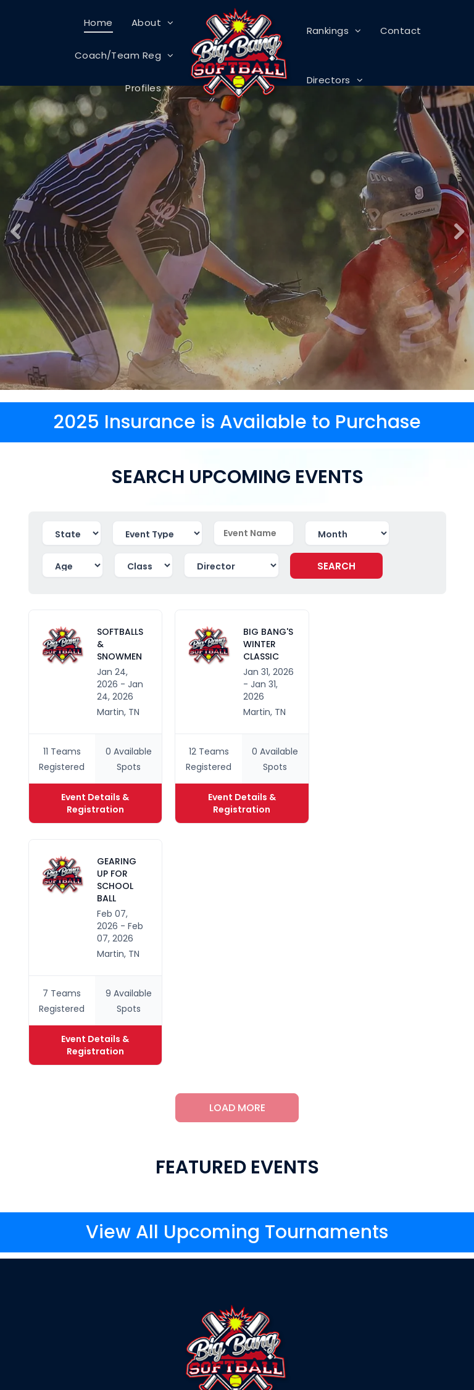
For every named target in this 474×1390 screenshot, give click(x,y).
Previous (13, 240)
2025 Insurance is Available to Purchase (237, 422)
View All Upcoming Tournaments (237, 1232)
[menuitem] (98, 22)
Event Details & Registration (95, 803)
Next (459, 240)
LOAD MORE (237, 1108)
